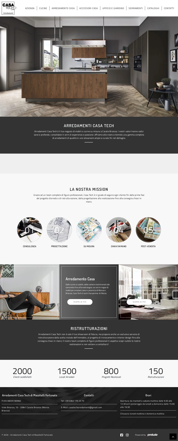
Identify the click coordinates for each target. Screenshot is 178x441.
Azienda (30, 8)
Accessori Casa (88, 8)
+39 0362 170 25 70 (74, 400)
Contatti (169, 8)
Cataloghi (153, 8)
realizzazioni (75, 344)
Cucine (43, 8)
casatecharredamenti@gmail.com (85, 407)
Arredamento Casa (63, 8)
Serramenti (136, 8)
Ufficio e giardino (113, 8)
